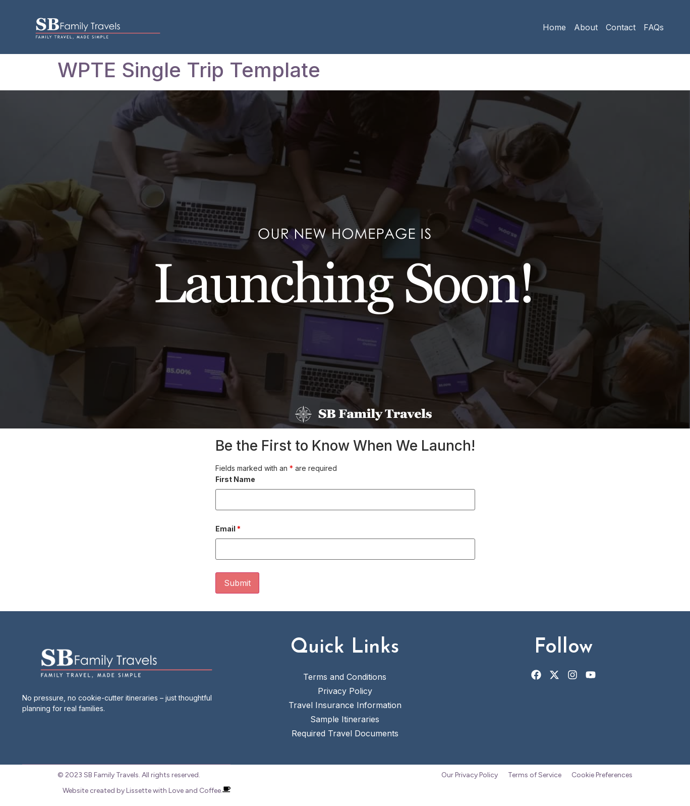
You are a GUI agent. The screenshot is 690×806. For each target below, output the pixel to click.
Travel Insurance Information (345, 705)
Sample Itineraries (344, 719)
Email (228, 528)
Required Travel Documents (345, 733)
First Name (235, 479)
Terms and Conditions (344, 677)
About (586, 27)
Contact (621, 27)
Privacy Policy (345, 691)
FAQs (654, 27)
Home (554, 27)
